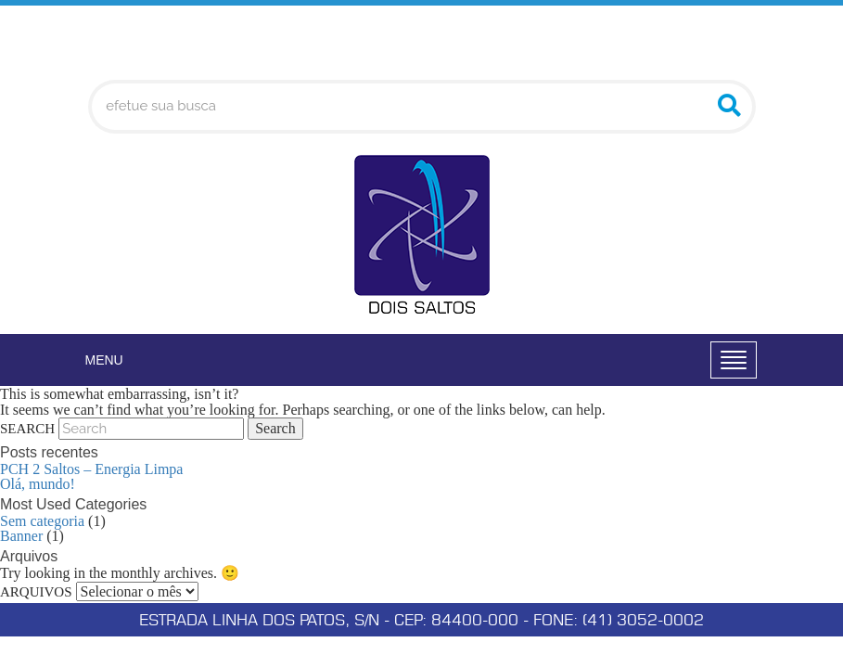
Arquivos (36, 591)
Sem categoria (42, 521)
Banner (21, 536)
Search (27, 428)
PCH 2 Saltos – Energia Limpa (91, 469)
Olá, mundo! (37, 484)
